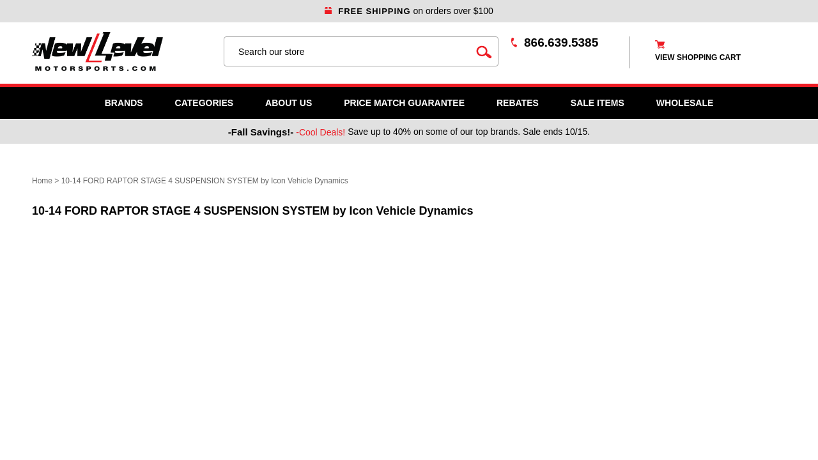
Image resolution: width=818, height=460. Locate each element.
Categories (204, 103)
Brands (124, 103)
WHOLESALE (684, 103)
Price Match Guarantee (404, 103)
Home (42, 180)
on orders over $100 (409, 11)
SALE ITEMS (597, 103)
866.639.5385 (561, 42)
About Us (288, 103)
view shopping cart (698, 57)
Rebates (518, 103)
